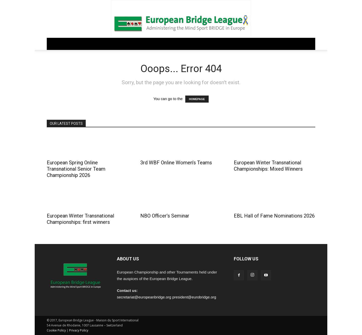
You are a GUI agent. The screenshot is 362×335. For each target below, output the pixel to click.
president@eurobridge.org (194, 297)
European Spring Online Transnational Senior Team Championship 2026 (76, 169)
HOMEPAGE (197, 99)
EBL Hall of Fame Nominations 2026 (274, 216)
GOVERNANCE (80, 43)
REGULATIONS (111, 43)
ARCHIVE (220, 43)
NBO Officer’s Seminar (164, 216)
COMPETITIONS (144, 43)
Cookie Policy (56, 330)
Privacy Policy (78, 330)
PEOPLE (199, 43)
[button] (309, 44)
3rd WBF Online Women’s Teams (176, 163)
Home (55, 43)
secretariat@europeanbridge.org (144, 297)
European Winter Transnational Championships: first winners (80, 219)
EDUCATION (175, 43)
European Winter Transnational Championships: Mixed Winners (268, 166)
